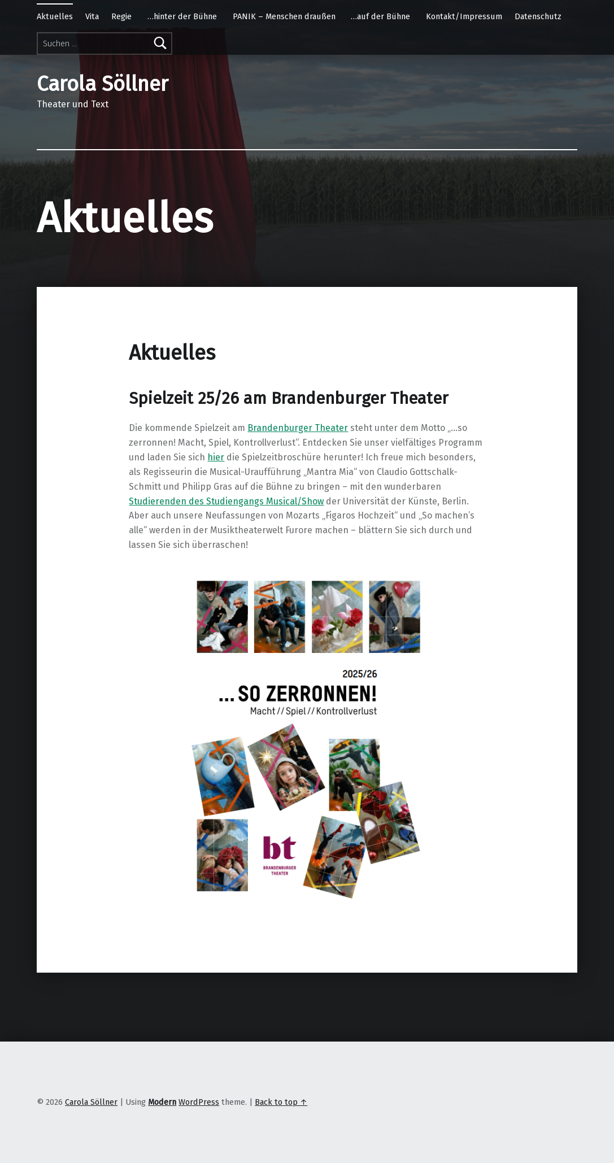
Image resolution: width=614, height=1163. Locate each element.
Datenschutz (538, 16)
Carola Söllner (91, 1102)
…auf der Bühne (380, 16)
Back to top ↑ (281, 1102)
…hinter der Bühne (182, 16)
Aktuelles (55, 16)
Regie (121, 16)
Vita (92, 16)
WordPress (198, 1102)
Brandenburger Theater (297, 427)
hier (215, 457)
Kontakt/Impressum (464, 16)
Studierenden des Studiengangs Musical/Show (226, 501)
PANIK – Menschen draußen (284, 16)
